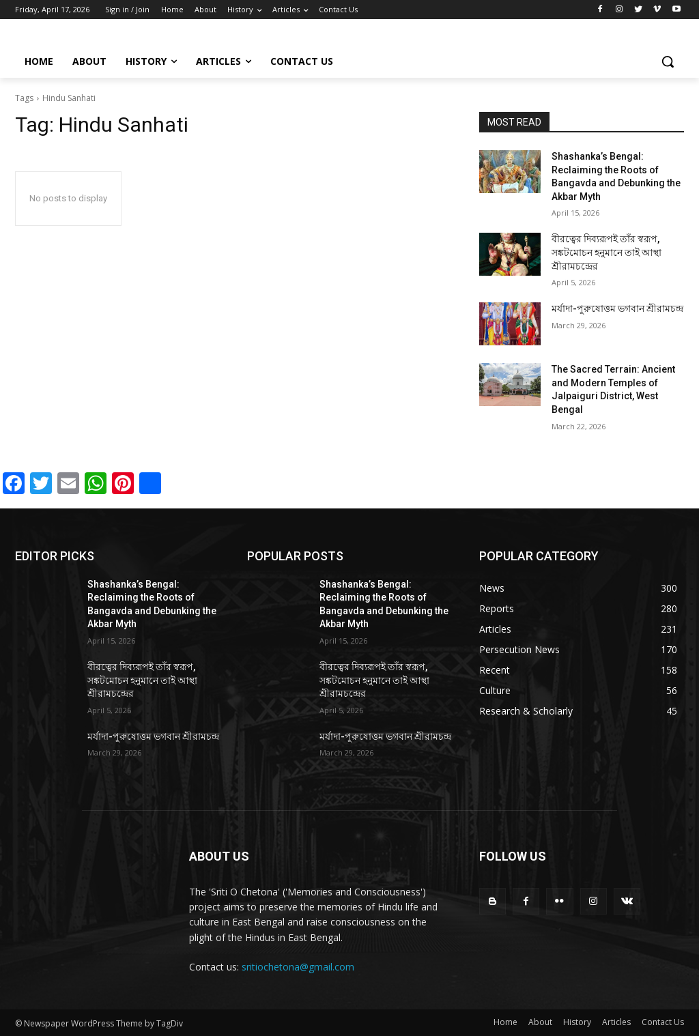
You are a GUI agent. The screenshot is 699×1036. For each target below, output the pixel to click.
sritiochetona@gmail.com (298, 966)
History (577, 1022)
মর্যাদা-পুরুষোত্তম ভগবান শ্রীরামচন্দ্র (617, 308)
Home (505, 1022)
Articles (616, 1022)
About (540, 1022)
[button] (667, 61)
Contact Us (663, 1022)
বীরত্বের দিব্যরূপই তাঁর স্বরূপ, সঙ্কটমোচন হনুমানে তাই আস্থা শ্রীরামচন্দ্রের (606, 252)
